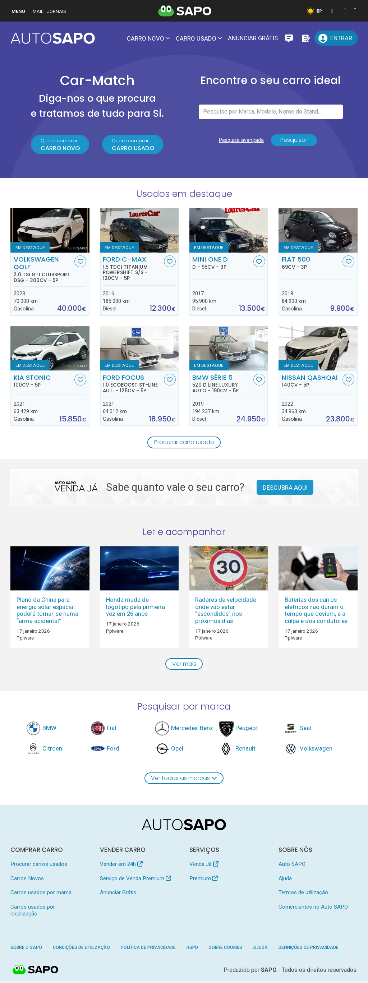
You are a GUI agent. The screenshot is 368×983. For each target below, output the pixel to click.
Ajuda (285, 880)
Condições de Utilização (81, 949)
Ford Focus (132, 385)
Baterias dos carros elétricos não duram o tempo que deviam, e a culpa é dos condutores (316, 611)
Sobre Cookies (225, 949)
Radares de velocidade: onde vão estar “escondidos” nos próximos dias (226, 611)
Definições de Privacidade (309, 949)
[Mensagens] (288, 38)
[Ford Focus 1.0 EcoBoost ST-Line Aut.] (139, 349)
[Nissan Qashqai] (318, 349)
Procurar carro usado (184, 443)
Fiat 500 (311, 264)
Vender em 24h (121, 866)
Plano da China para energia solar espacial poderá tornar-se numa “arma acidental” (47, 611)
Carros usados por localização (32, 912)
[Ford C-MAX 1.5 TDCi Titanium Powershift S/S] (139, 231)
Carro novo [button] (145, 38)
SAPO (269, 972)
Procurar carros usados (38, 866)
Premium (203, 880)
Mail (38, 11)
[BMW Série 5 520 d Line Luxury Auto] (228, 349)
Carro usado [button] (196, 38)
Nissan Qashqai (311, 382)
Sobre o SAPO (26, 949)
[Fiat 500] (318, 231)
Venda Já (203, 866)
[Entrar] (335, 38)
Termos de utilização (303, 894)
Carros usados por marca (41, 894)
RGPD (192, 949)
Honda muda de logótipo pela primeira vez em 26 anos (135, 608)
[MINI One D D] (228, 231)
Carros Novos (27, 880)
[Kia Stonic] (49, 349)
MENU (18, 11)
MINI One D (222, 264)
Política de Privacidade (148, 949)
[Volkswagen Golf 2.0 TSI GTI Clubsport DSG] (49, 231)
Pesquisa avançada (239, 142)
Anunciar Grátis (253, 38)
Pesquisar (294, 142)
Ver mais (184, 665)
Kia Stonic (43, 382)
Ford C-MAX (132, 269)
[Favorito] (80, 262)
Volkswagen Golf (43, 270)
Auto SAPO (292, 866)
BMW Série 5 (222, 385)
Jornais (56, 11)
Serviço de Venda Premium (135, 880)
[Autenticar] (345, 12)
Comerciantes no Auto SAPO (313, 909)
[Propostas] (305, 38)
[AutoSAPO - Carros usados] (52, 38)
